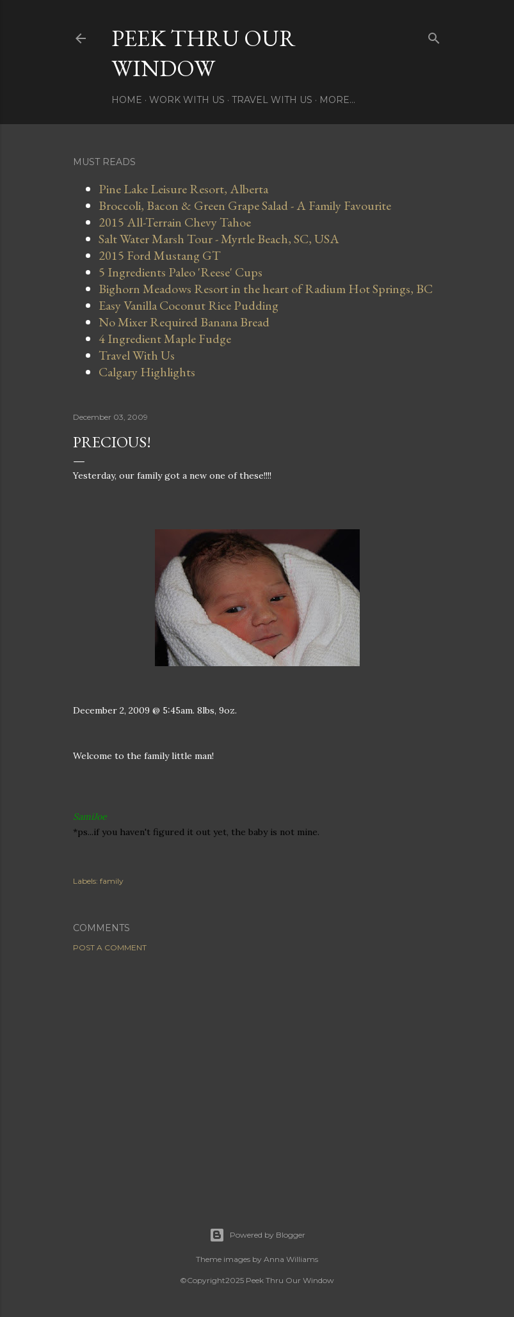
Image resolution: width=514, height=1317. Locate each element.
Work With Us (187, 100)
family (112, 881)
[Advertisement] (257, 1073)
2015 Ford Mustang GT (160, 255)
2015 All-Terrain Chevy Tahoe (175, 222)
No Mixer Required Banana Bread (184, 322)
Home (126, 100)
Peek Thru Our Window (203, 53)
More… (337, 100)
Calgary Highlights (147, 371)
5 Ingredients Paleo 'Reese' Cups (180, 272)
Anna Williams (291, 1259)
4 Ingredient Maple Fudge (165, 338)
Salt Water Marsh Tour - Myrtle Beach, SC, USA (219, 238)
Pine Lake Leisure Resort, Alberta (183, 188)
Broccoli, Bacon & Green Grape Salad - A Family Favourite (245, 205)
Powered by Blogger (257, 1235)
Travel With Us (272, 100)
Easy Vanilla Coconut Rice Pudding (188, 305)
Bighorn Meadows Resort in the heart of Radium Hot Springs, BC (266, 288)
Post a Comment (110, 947)
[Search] (434, 35)
